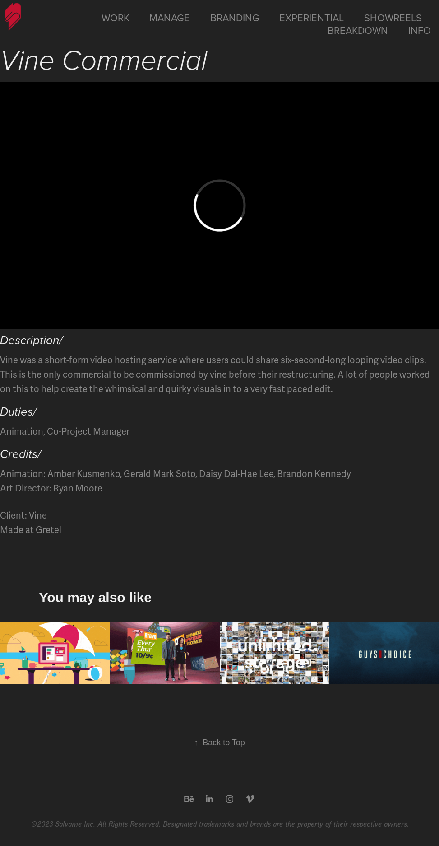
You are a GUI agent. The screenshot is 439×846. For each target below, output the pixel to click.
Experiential (311, 17)
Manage (169, 17)
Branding (234, 17)
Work (115, 17)
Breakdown (358, 30)
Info (419, 30)
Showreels (393, 17)
